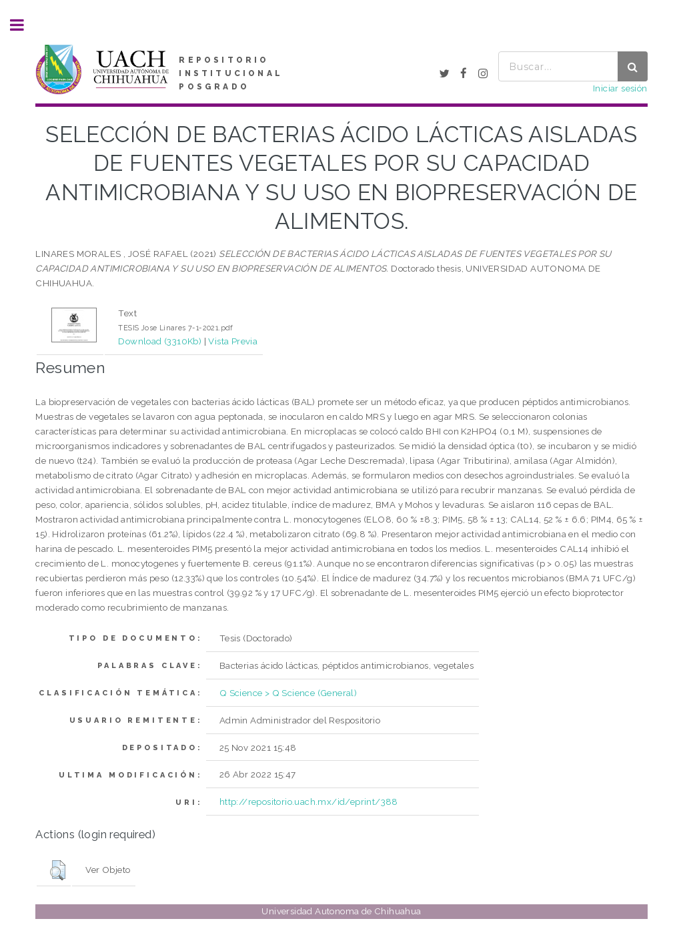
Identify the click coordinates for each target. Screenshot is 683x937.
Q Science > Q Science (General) (288, 692)
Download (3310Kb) (159, 341)
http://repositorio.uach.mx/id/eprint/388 (308, 801)
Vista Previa (232, 341)
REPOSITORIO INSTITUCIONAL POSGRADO (231, 73)
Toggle (24, 25)
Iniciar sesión (620, 88)
